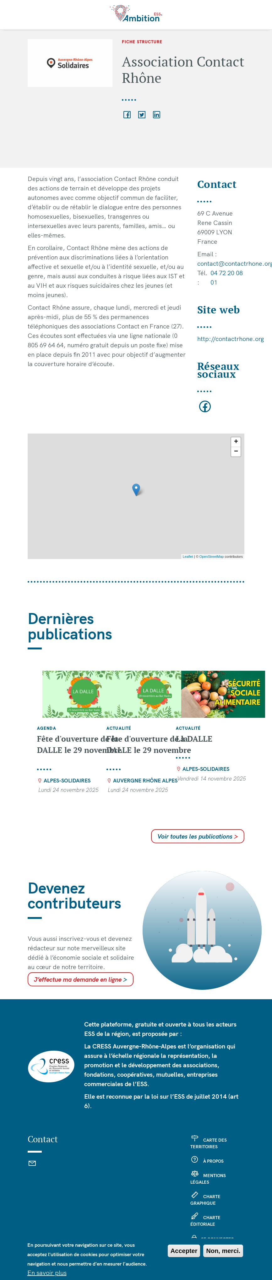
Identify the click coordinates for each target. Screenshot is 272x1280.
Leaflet (188, 556)
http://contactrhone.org (230, 339)
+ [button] (236, 442)
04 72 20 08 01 (226, 277)
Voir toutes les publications (197, 836)
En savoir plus (47, 1273)
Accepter (184, 1250)
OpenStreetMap (211, 556)
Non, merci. (223, 1250)
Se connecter (217, 1239)
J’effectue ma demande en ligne (80, 979)
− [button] (236, 451)
